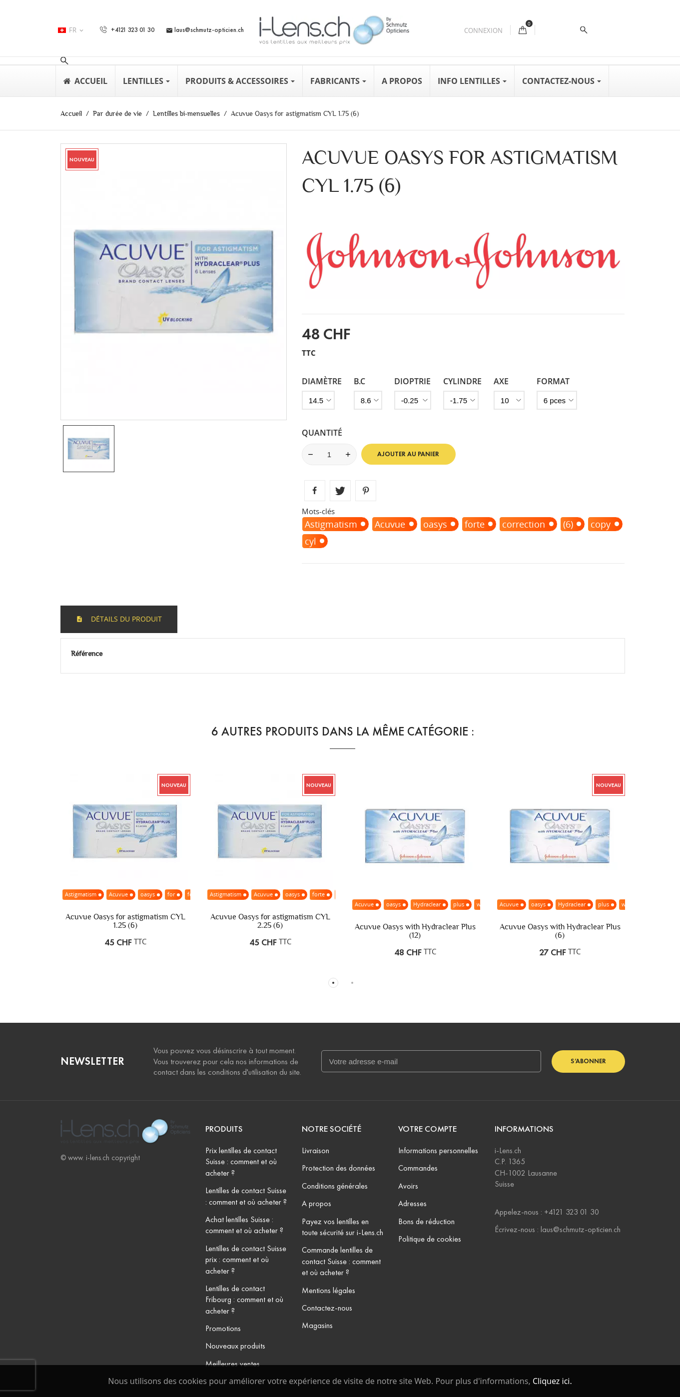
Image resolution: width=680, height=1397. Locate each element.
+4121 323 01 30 (127, 29)
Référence (86, 654)
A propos (316, 1203)
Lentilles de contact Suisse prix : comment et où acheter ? (245, 1260)
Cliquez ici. (552, 1381)
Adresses (412, 1203)
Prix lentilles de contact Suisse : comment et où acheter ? (241, 1162)
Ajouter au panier (408, 454)
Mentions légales (328, 1290)
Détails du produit (125, 619)
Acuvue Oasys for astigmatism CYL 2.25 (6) (270, 920)
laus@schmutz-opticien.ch (205, 30)
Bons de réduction (426, 1221)
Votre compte (427, 1129)
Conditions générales (335, 1186)
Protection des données (338, 1168)
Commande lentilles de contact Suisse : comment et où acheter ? (341, 1261)
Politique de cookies (429, 1239)
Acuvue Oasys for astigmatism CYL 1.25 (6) (125, 920)
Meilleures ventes (232, 1364)
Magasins (317, 1325)
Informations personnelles (438, 1150)
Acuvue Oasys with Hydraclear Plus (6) (560, 930)
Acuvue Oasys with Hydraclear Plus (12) (415, 930)
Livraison (315, 1150)
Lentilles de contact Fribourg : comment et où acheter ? (244, 1300)
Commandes (418, 1168)
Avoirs (408, 1186)
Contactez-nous (327, 1308)
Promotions (223, 1328)
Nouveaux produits (235, 1346)
